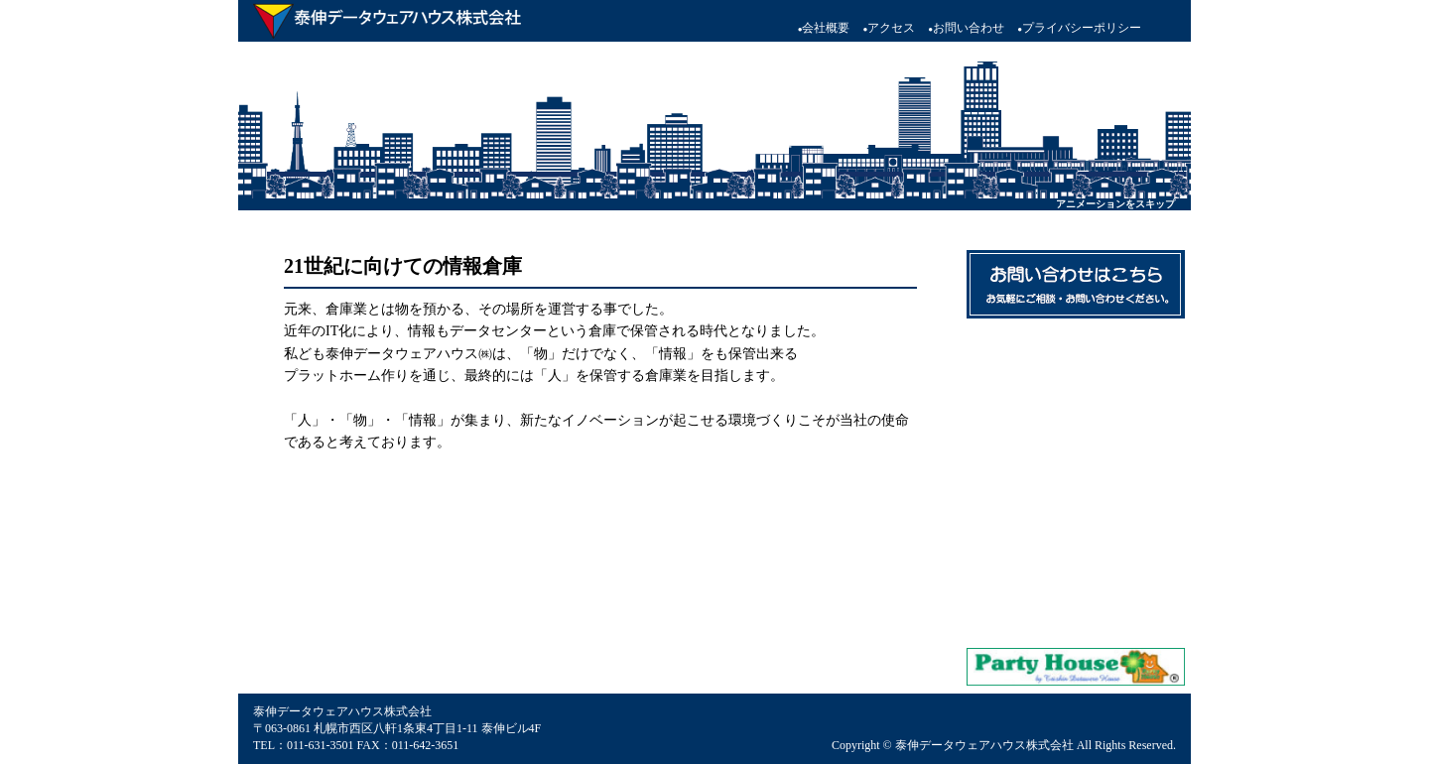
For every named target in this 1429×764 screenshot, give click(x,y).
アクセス (888, 28)
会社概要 (824, 28)
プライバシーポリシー (1079, 28)
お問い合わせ (966, 28)
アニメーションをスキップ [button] (1115, 203)
